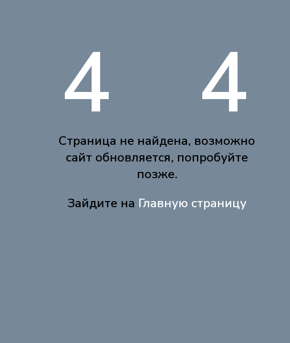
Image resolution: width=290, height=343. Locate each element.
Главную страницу (192, 203)
